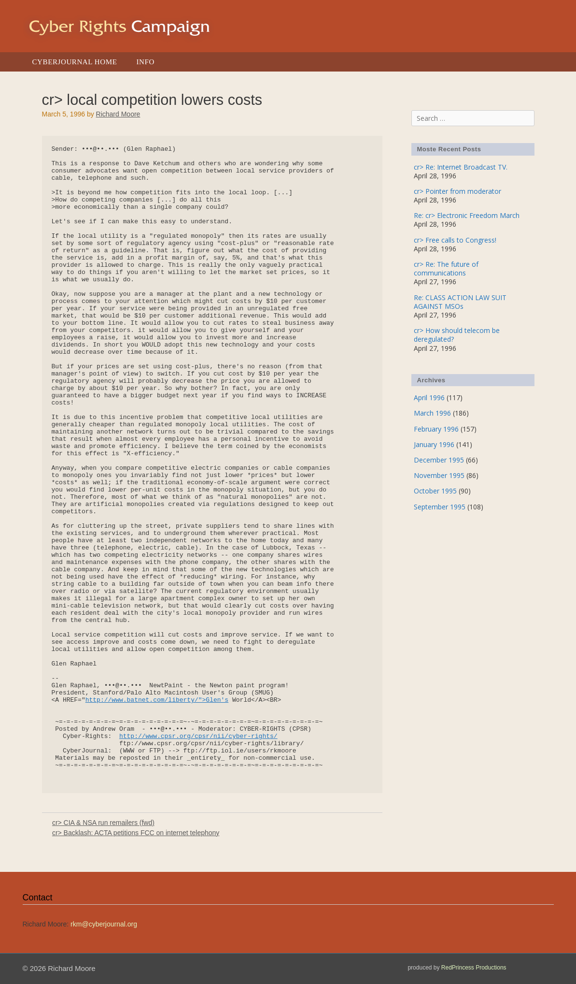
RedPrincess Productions (473, 967)
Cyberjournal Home (74, 62)
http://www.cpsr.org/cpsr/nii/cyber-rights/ (198, 736)
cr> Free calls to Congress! (455, 240)
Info (145, 62)
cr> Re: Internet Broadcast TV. (460, 167)
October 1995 (435, 490)
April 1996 (429, 397)
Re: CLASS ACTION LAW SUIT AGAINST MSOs (460, 302)
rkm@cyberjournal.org (103, 924)
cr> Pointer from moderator (457, 191)
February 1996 (436, 429)
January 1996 (434, 444)
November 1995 (439, 475)
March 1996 (432, 413)
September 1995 (439, 506)
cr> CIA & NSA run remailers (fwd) (103, 822)
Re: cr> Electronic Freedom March (467, 215)
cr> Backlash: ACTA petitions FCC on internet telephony (135, 833)
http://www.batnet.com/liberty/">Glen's (156, 700)
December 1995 (439, 459)
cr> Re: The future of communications (446, 268)
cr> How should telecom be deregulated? (457, 335)
